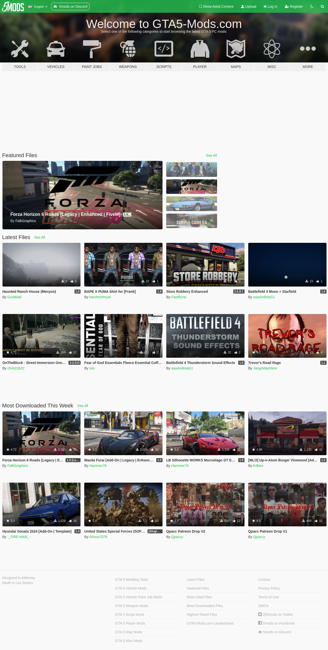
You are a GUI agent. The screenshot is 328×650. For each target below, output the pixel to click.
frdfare (258, 466)
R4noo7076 (98, 537)
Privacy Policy (269, 588)
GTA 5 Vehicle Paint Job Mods (138, 597)
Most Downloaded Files (205, 606)
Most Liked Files (199, 597)
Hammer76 (97, 466)
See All (211, 155)
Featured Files (198, 588)
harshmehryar (100, 297)
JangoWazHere (265, 368)
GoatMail (14, 297)
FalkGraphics (17, 466)
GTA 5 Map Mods (128, 632)
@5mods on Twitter (275, 614)
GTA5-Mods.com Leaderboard (210, 623)
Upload (248, 6)
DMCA (263, 606)
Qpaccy (177, 537)
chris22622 (16, 368)
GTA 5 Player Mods (130, 623)
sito (92, 368)
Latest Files (196, 580)
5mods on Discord (274, 632)
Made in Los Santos (17, 583)
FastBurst (178, 297)
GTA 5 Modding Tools (131, 580)
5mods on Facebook (276, 623)
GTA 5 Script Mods (129, 615)
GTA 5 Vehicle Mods (131, 588)
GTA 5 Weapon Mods (131, 606)
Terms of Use (268, 597)
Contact (264, 580)
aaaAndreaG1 (264, 297)
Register (294, 6)
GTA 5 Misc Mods (128, 641)
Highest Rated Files (202, 615)
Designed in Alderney (18, 578)
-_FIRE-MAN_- (19, 537)
